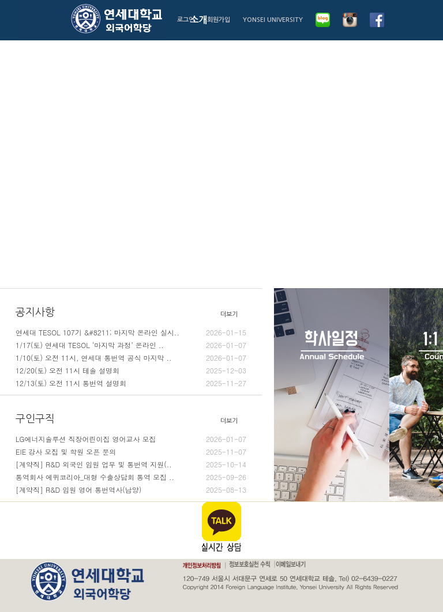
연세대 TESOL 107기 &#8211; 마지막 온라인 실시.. (131, 332)
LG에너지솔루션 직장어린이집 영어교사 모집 (131, 439)
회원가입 (218, 20)
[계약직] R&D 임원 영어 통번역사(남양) (131, 489)
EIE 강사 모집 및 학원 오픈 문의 (131, 451)
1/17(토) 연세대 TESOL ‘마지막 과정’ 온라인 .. (131, 345)
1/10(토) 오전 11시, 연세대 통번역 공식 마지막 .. (131, 358)
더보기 (229, 314)
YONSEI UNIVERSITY (273, 20)
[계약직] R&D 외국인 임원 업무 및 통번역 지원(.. (131, 464)
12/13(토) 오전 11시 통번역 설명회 (131, 383)
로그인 (185, 20)
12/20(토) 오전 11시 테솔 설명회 (131, 370)
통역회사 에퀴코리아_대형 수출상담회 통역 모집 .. (131, 477)
